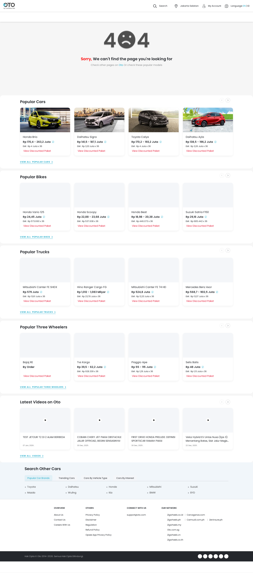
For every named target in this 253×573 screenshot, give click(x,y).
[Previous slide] (222, 100)
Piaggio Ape (139, 362)
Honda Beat (139, 212)
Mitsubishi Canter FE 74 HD (148, 287)
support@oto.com (136, 514)
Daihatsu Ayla (195, 137)
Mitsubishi (155, 487)
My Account (214, 6)
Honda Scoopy (86, 212)
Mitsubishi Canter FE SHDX (40, 287)
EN (244, 6)
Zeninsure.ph (216, 519)
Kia (110, 492)
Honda (113, 487)
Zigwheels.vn (174, 534)
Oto (121, 65)
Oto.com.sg (173, 529)
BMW (153, 492)
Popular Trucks (42, 311)
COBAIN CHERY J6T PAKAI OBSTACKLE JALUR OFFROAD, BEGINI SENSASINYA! (99, 439)
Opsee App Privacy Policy (99, 534)
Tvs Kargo (83, 362)
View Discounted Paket (37, 151)
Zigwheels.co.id (175, 514)
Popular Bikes (41, 236)
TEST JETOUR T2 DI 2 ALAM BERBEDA (44, 437)
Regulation (91, 524)
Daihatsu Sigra (87, 137)
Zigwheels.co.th (175, 539)
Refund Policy (93, 529)
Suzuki (194, 487)
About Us (58, 514)
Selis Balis (192, 362)
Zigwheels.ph (174, 519)
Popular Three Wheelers (47, 386)
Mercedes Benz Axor (199, 287)
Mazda (31, 492)
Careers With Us (62, 524)
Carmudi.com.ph (196, 519)
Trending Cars (67, 478)
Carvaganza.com (196, 514)
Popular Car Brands (38, 478)
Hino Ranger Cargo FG (92, 287)
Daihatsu (73, 487)
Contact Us (59, 519)
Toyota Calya (140, 137)
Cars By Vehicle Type (95, 478)
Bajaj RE (28, 362)
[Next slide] (228, 100)
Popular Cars (41, 161)
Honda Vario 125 (33, 212)
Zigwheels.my (174, 524)
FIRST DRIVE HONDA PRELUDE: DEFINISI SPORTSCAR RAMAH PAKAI (153, 439)
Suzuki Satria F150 (197, 212)
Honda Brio (30, 137)
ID (248, 6)
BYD (192, 492)
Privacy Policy (93, 514)
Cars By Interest (125, 478)
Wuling (72, 492)
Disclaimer (91, 519)
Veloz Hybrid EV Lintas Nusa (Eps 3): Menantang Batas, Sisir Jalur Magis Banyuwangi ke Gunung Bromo (207, 439)
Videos (36, 455)
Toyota (31, 487)
